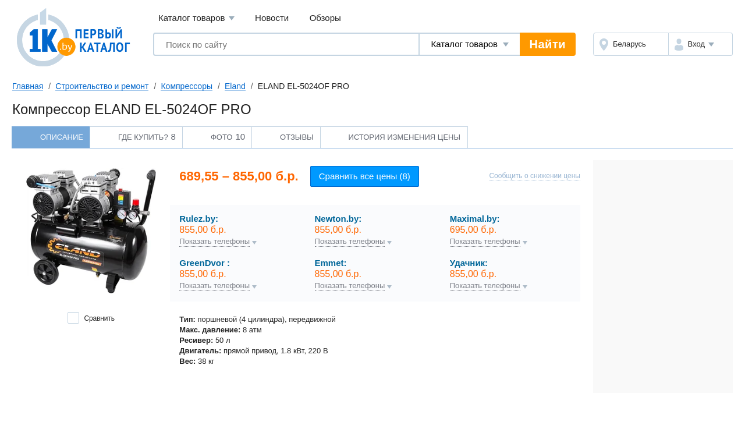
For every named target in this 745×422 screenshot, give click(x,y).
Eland (235, 86)
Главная (27, 86)
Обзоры (325, 18)
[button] (700, 44)
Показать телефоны (214, 241)
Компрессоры (186, 86)
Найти (548, 44)
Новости (272, 18)
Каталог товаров (196, 18)
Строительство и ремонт (101, 86)
